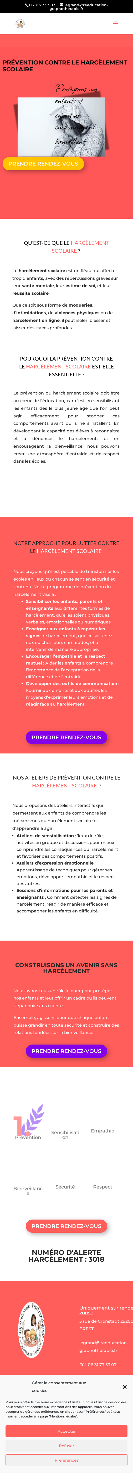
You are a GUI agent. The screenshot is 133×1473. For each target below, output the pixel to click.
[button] (124, 1408)
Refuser (66, 1466)
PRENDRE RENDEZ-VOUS (43, 164)
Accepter (67, 1452)
